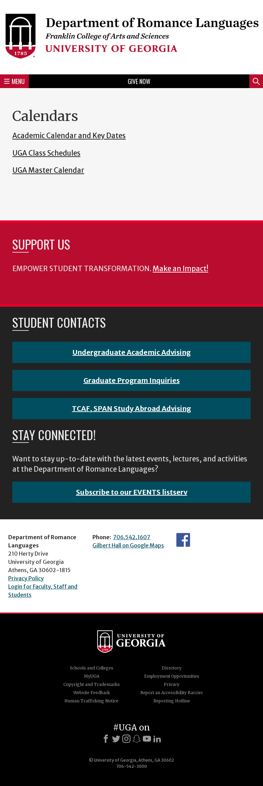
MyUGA (91, 676)
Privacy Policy (26, 578)
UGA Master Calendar (48, 170)
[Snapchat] (137, 739)
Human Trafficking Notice (91, 700)
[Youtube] (147, 739)
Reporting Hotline (171, 700)
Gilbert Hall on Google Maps (128, 545)
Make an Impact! (180, 268)
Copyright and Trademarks (91, 684)
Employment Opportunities (171, 676)
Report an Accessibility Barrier (171, 692)
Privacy (171, 684)
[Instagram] (126, 739)
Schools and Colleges (91, 667)
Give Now (139, 81)
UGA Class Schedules (46, 153)
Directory (171, 667)
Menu (14, 81)
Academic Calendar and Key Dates (69, 135)
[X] (116, 739)
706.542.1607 (131, 537)
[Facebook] (106, 739)
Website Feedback (91, 692)
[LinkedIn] (157, 739)
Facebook (183, 540)
